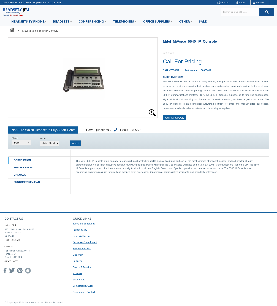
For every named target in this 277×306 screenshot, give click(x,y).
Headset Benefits (82, 248)
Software (77, 273)
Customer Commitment (85, 242)
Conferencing (92, 21)
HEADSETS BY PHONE (28, 21)
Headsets (62, 21)
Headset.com (32, 302)
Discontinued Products (84, 291)
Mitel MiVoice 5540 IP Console (40, 30)
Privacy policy (80, 229)
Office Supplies (157, 21)
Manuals (19, 174)
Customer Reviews (26, 182)
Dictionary (78, 254)
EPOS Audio (79, 279)
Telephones (124, 21)
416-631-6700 (11, 261)
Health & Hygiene (82, 235)
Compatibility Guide (83, 285)
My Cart (224, 2)
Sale (203, 21)
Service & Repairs (82, 267)
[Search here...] (240, 12)
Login (242, 2)
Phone (15, 138)
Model (43, 138)
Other (185, 21)
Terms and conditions (84, 223)
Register (260, 2)
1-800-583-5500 (16, 2)
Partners (77, 260)
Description (22, 160)
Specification (22, 167)
